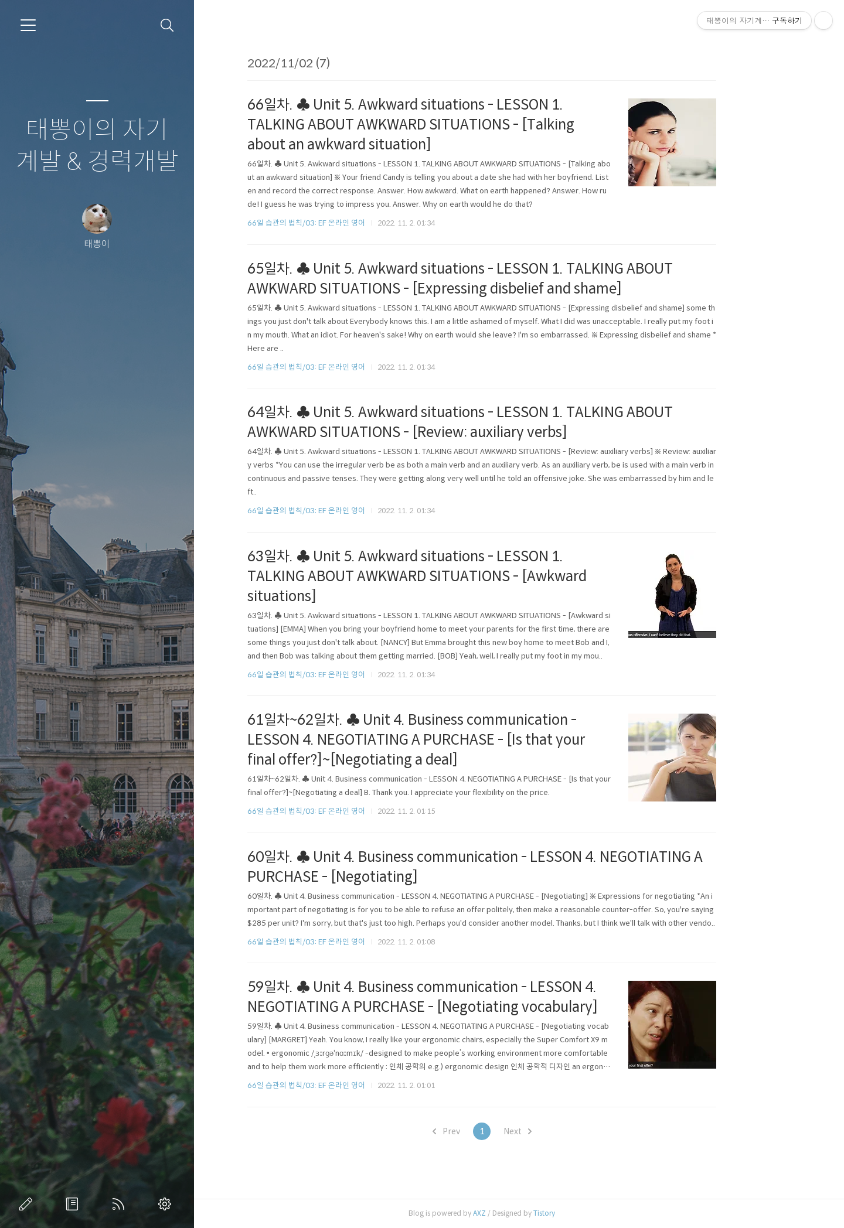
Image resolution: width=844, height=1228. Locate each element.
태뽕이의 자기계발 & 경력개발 (97, 146)
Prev (483, 1131)
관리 (167, 1204)
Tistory (582, 1213)
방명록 (74, 1204)
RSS (121, 1204)
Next (554, 1131)
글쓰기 (28, 1204)
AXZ (517, 1213)
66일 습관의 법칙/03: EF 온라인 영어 (344, 223)
